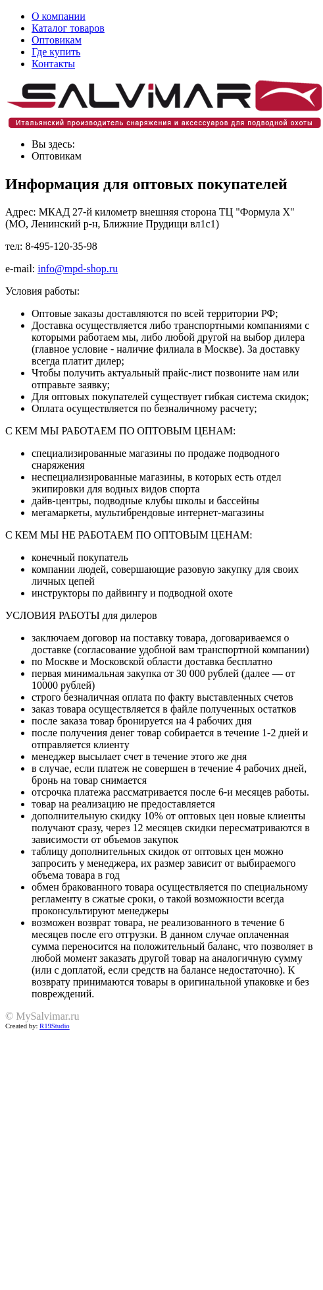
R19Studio (54, 1026)
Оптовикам (57, 39)
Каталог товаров (68, 28)
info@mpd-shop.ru (77, 268)
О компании (59, 16)
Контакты (53, 63)
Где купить (56, 51)
